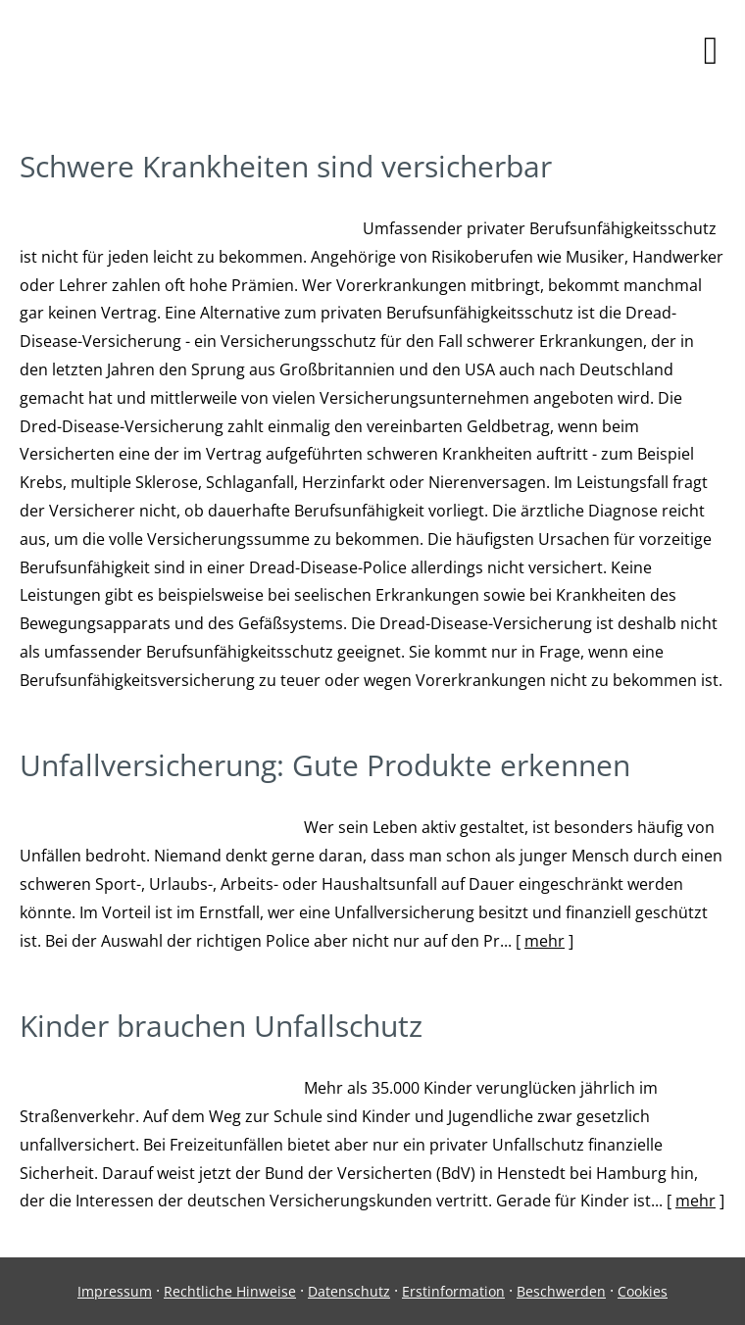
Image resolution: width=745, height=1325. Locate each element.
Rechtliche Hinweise (230, 1291)
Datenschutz (349, 1291)
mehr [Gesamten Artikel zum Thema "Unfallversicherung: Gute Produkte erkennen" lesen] (544, 941)
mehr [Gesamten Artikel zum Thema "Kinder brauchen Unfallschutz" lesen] (695, 1200)
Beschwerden (561, 1291)
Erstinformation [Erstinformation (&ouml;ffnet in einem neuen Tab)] (453, 1291)
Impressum (114, 1291)
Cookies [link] (643, 1291)
